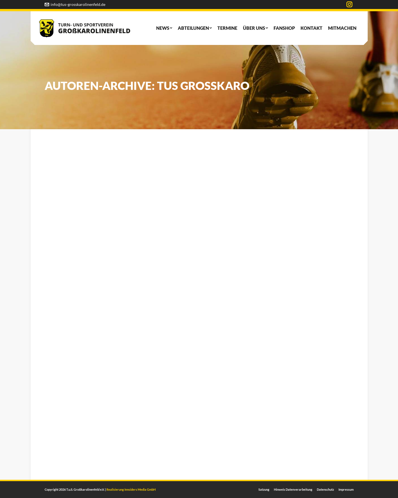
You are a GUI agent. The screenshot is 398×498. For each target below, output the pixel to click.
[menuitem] (164, 28)
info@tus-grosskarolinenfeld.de (75, 4)
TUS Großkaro (203, 85)
